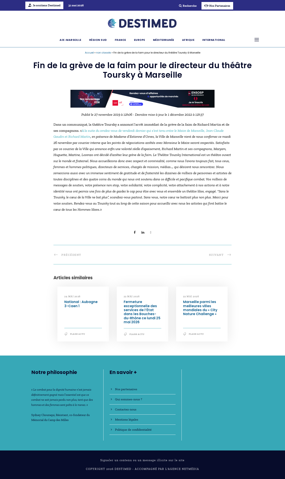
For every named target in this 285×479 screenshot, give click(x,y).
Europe (139, 40)
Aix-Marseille (70, 40)
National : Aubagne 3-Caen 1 (81, 303)
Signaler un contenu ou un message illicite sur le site (142, 460)
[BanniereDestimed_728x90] (142, 98)
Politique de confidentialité (133, 429)
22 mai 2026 (132, 296)
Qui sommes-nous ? (128, 399)
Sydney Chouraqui (43, 415)
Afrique (188, 40)
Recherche (188, 6)
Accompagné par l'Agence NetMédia (167, 469)
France (120, 40)
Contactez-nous (125, 409)
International (213, 40)
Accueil (89, 52)
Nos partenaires (126, 389)
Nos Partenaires (217, 6)
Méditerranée (163, 40)
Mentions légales (126, 419)
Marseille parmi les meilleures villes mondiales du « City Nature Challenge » (200, 307)
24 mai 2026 (72, 296)
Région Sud (98, 40)
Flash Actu (77, 334)
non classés (103, 52)
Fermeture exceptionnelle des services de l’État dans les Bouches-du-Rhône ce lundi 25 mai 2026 (142, 311)
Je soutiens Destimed (44, 5)
